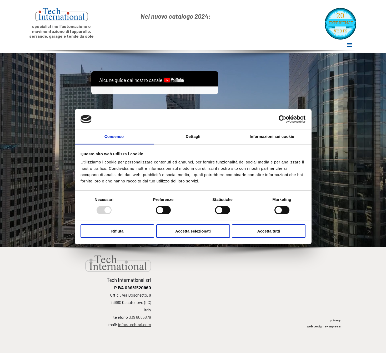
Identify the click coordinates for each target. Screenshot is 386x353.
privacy (335, 320)
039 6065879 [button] (140, 317)
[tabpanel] (225, 16)
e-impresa (332, 326)
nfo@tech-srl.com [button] (134, 324)
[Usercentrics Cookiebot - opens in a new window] (282, 119)
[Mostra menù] (349, 45)
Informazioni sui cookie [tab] (272, 136)
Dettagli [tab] (193, 136)
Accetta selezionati (193, 231)
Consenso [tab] (114, 136)
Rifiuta (117, 231)
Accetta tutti (268, 231)
